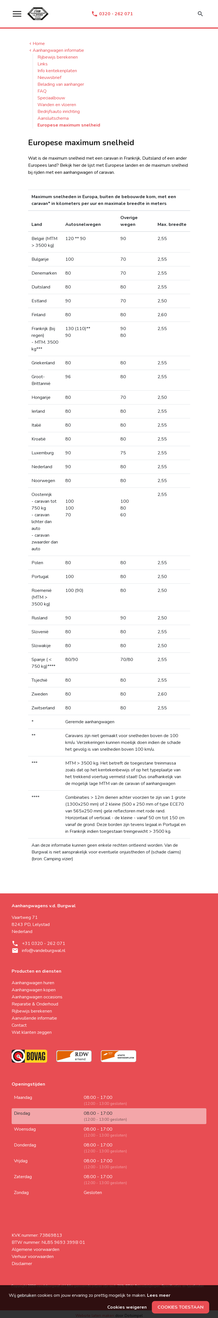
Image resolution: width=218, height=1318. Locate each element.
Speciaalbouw (51, 98)
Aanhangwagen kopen (34, 990)
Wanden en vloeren (56, 105)
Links (42, 64)
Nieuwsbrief (49, 77)
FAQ (42, 91)
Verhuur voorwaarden (33, 1256)
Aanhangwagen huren (33, 983)
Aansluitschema (53, 118)
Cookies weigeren (127, 1307)
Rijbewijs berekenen (57, 57)
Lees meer (158, 1295)
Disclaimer (22, 1264)
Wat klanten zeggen (32, 1032)
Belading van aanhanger (60, 84)
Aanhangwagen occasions (37, 997)
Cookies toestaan (181, 1307)
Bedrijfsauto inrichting (58, 111)
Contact (19, 1025)
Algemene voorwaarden (35, 1249)
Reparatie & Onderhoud (35, 1004)
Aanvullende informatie (34, 1018)
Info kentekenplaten (57, 71)
